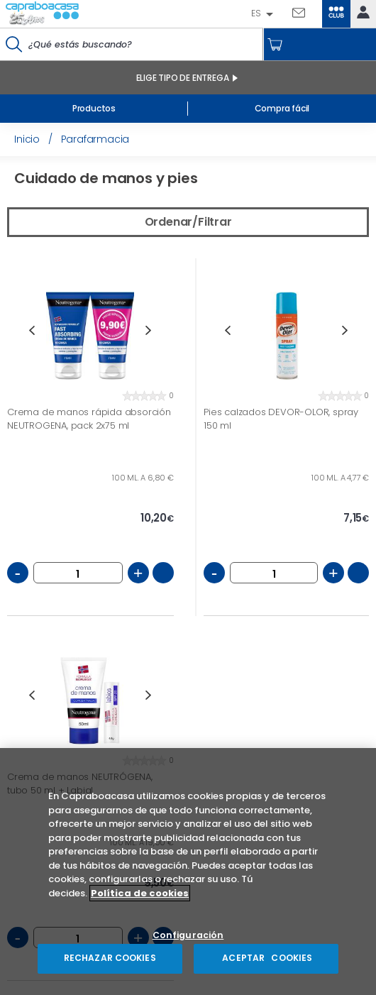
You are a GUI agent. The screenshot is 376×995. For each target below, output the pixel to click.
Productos (94, 108)
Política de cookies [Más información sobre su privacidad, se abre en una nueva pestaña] (140, 896)
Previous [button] (31, 330)
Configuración (188, 938)
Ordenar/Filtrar (188, 222)
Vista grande (360, 180)
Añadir (163, 572)
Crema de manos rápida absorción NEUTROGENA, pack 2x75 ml (89, 418)
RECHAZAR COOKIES (110, 961)
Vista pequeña (337, 180)
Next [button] (148, 330)
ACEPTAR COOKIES (266, 961)
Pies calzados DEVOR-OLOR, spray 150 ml (281, 418)
